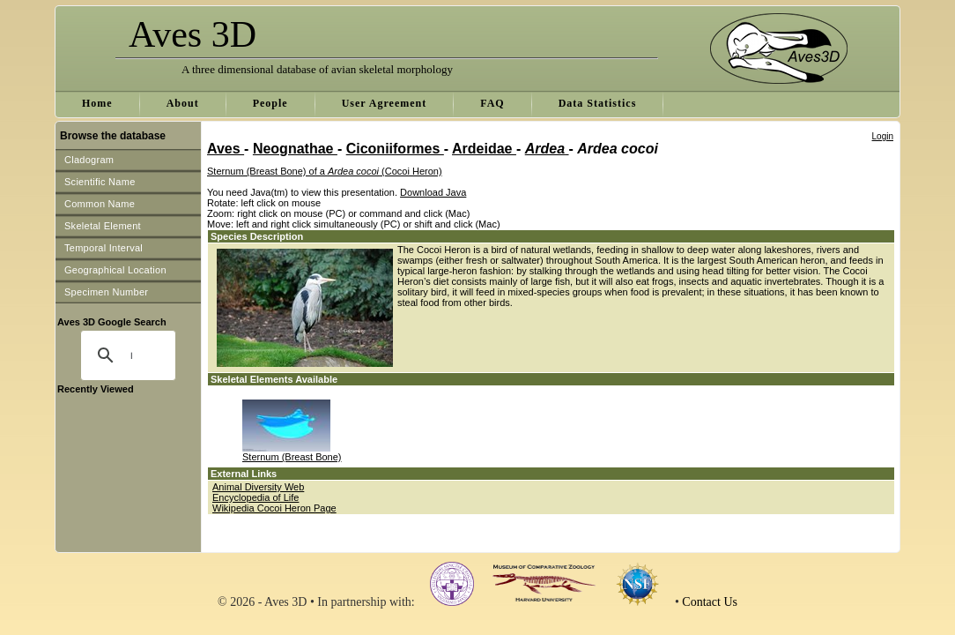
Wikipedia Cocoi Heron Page (274, 508)
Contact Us (709, 602)
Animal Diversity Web (258, 487)
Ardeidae (484, 148)
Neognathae (295, 148)
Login (882, 136)
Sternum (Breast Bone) (292, 457)
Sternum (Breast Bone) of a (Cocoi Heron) (324, 171)
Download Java (433, 192)
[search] (131, 355)
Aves (225, 148)
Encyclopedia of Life (255, 497)
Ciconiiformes (395, 148)
